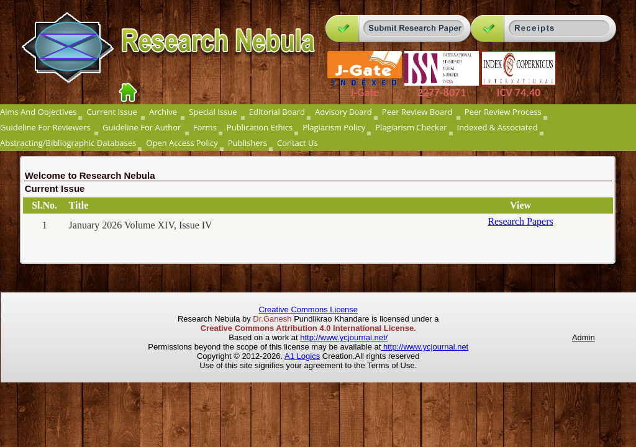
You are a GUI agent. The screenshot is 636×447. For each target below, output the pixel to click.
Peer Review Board (418, 111)
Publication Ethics (260, 127)
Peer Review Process (503, 111)
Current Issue (112, 111)
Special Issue (213, 111)
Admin (583, 337)
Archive (164, 111)
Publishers (247, 142)
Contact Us (297, 142)
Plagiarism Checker (411, 127)
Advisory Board (343, 111)
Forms (205, 127)
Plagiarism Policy (333, 127)
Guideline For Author (142, 127)
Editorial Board (277, 111)
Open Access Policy (181, 142)
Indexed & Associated (497, 127)
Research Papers (520, 221)
